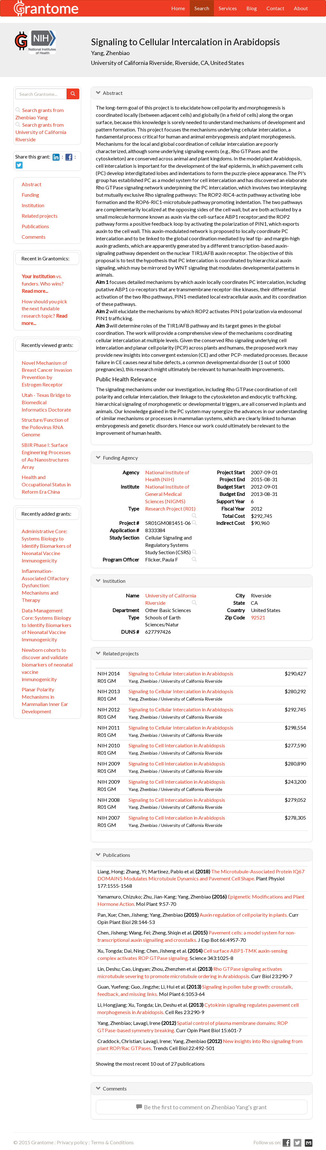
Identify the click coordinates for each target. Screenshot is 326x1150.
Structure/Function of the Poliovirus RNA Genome (45, 427)
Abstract (31, 184)
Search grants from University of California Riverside (40, 132)
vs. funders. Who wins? (43, 283)
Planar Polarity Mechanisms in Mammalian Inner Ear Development (45, 700)
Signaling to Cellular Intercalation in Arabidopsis (181, 673)
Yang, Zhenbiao (111, 52)
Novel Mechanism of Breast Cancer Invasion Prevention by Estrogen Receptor (47, 374)
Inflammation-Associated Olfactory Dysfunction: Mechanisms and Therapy (45, 585)
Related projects (40, 216)
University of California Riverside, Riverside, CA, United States (167, 62)
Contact (275, 8)
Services (228, 8)
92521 (258, 617)
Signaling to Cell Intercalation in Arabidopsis (177, 745)
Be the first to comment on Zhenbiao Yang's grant (201, 1107)
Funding (30, 195)
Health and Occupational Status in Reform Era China (46, 484)
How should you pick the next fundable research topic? (44, 312)
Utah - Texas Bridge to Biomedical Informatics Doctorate (46, 402)
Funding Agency (120, 458)
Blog (251, 8)
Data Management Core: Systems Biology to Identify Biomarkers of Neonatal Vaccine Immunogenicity (46, 624)
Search (202, 8)
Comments (34, 237)
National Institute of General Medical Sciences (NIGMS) (167, 493)
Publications (35, 226)
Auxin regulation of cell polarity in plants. (244, 915)
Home (178, 8)
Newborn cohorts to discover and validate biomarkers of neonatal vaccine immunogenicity (47, 664)
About (301, 8)
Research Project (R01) (170, 508)
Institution (33, 205)
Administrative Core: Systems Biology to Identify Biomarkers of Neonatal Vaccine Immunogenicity (46, 545)
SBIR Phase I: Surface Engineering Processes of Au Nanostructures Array (46, 456)
